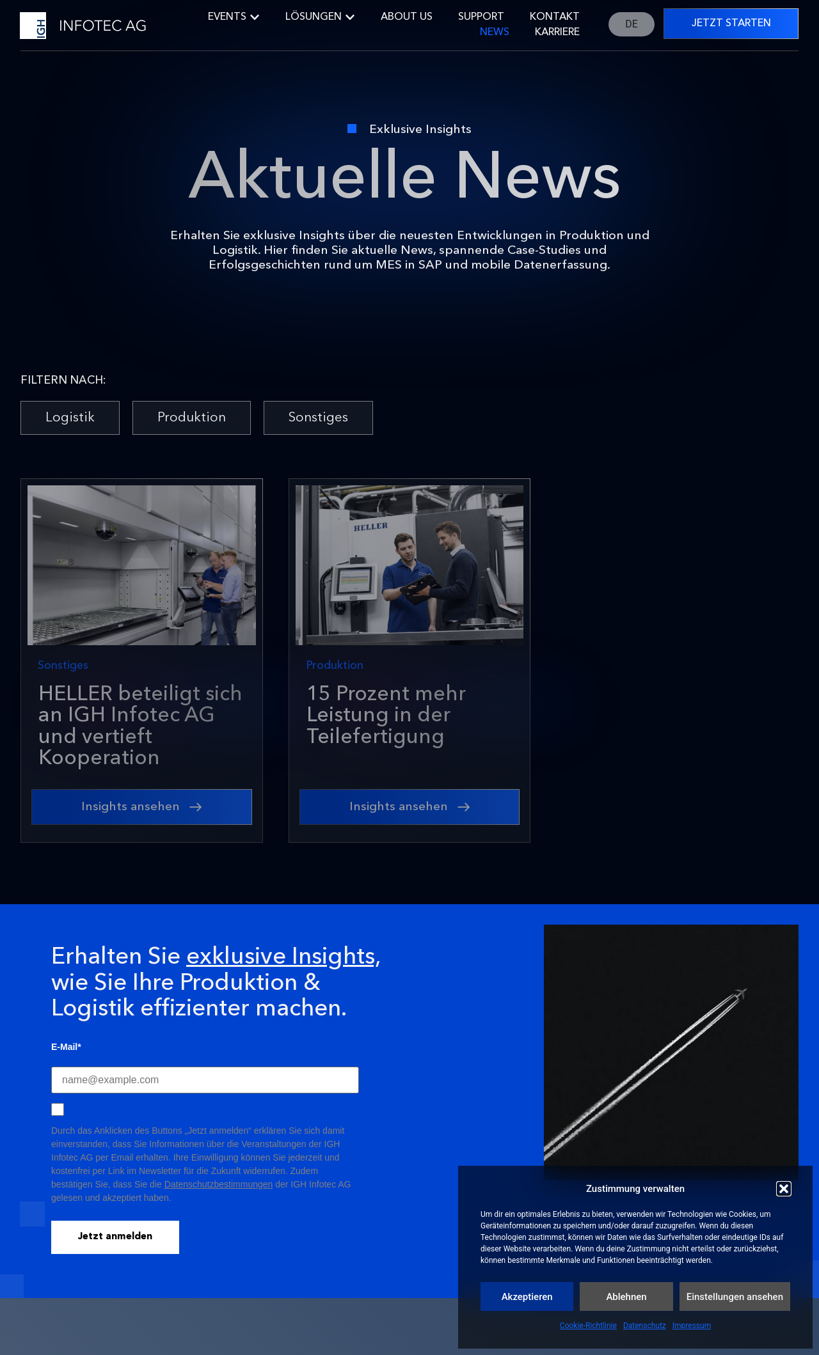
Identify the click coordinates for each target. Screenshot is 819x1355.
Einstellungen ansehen (735, 1297)
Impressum (691, 1325)
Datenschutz (644, 1325)
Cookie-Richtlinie (588, 1325)
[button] (783, 1188)
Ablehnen (626, 1297)
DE (631, 24)
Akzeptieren (527, 1297)
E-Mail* (66, 1047)
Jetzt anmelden (115, 1237)
